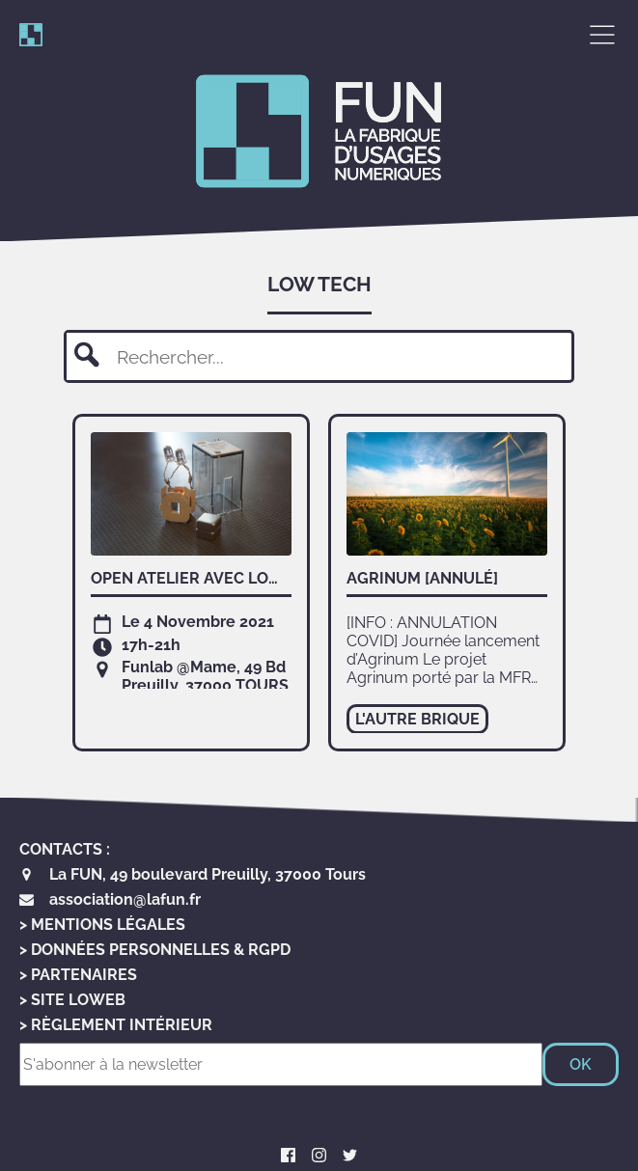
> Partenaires (78, 975)
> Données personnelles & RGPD (155, 949)
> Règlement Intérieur (115, 1025)
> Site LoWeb (72, 1000)
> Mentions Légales (102, 924)
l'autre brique (417, 719)
